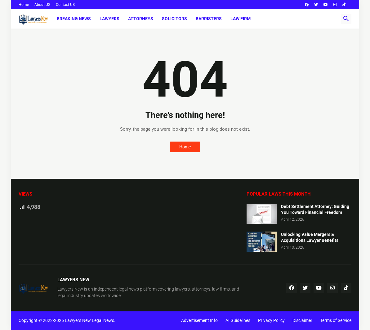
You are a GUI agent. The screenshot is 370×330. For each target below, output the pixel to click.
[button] (346, 19)
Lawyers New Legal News (89, 320)
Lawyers (109, 18)
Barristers (209, 18)
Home (24, 4)
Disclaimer (302, 320)
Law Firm (240, 18)
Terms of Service (335, 320)
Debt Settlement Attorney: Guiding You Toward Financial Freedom (315, 209)
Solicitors (174, 18)
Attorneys (140, 18)
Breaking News (74, 18)
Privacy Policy (271, 320)
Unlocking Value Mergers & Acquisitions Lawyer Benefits (309, 237)
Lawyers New (70, 289)
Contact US (65, 4)
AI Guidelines (237, 320)
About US (42, 4)
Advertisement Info (199, 320)
